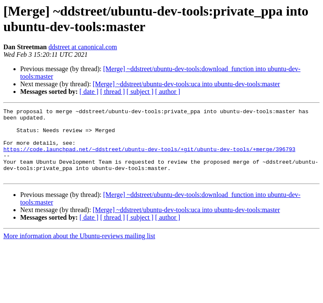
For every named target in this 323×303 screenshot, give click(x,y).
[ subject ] (140, 91)
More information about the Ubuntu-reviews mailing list (79, 249)
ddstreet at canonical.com (82, 46)
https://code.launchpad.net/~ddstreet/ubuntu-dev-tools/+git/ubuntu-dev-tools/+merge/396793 (149, 158)
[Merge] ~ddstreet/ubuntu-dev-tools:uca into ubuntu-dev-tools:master (186, 84)
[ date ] (88, 91)
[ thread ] (112, 91)
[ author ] (167, 91)
